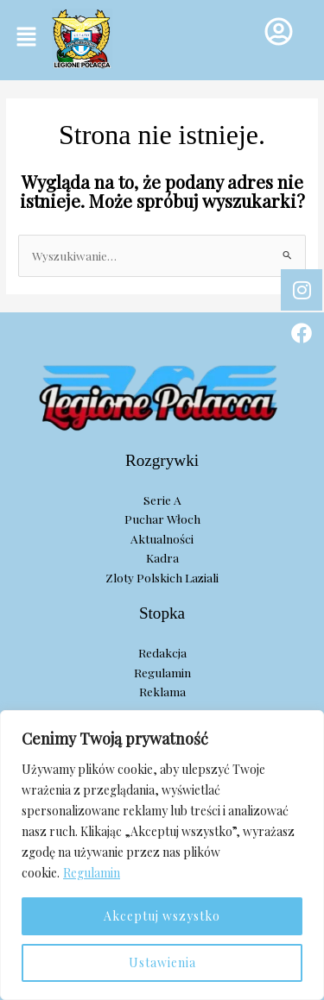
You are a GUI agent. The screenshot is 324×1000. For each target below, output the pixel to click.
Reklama (162, 691)
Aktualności (162, 538)
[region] (162, 855)
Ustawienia (162, 962)
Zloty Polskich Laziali (162, 577)
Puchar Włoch (162, 518)
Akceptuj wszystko (162, 916)
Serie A (162, 499)
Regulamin (91, 873)
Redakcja (162, 652)
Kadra (162, 557)
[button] (26, 37)
